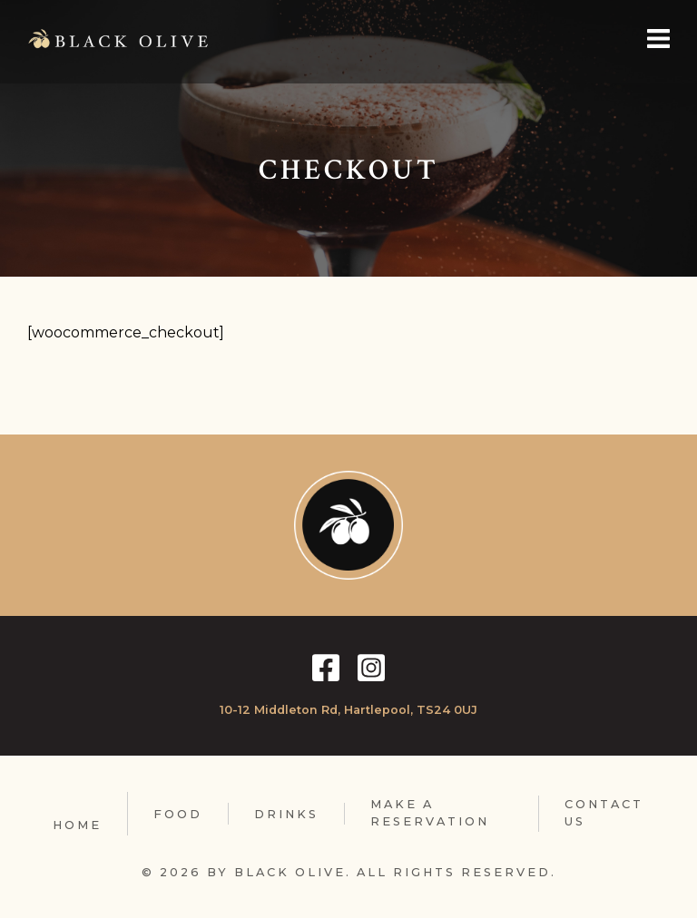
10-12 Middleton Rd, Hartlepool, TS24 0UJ (348, 710)
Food (177, 814)
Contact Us (603, 812)
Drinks (286, 814)
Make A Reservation (429, 812)
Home (77, 825)
